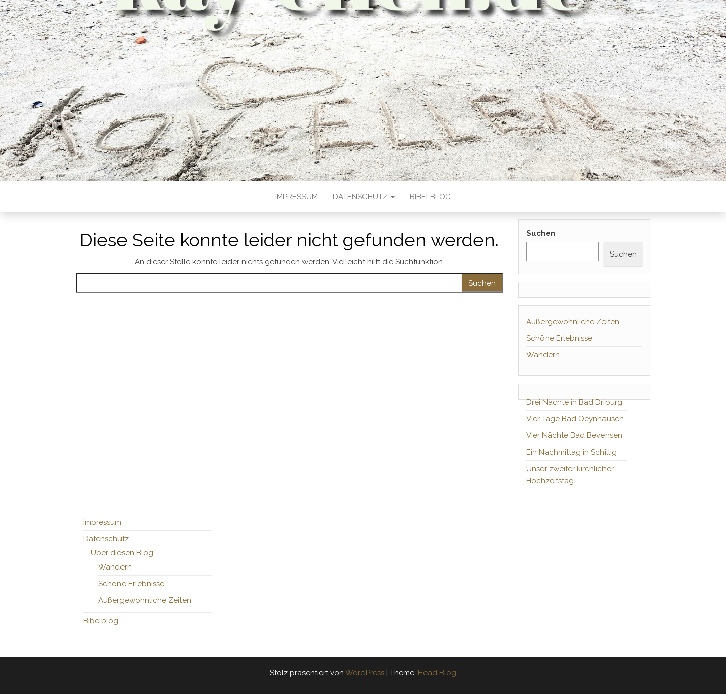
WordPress (364, 672)
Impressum (296, 196)
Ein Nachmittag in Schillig (571, 452)
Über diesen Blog (122, 552)
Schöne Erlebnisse (559, 338)
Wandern (543, 354)
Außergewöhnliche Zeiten (572, 321)
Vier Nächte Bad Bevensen (574, 435)
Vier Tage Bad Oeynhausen (575, 418)
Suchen (540, 233)
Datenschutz (364, 196)
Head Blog (437, 672)
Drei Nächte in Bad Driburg (574, 402)
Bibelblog (430, 196)
